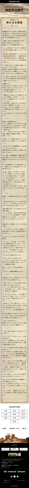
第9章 (14, 421)
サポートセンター (7, 482)
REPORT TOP (14, 428)
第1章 (14, 411)
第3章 (5, 414)
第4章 (14, 414)
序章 (5, 411)
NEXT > (24, 428)
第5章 (23, 414)
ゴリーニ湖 (6, 48)
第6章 (5, 418)
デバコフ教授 (6, 113)
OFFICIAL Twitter (23, 449)
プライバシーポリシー (21, 480)
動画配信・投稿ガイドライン (14, 449)
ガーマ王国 (11, 354)
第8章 (23, 418)
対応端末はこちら (5, 449)
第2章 (23, 411)
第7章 (14, 418)
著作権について (7, 480)
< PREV (4, 428)
